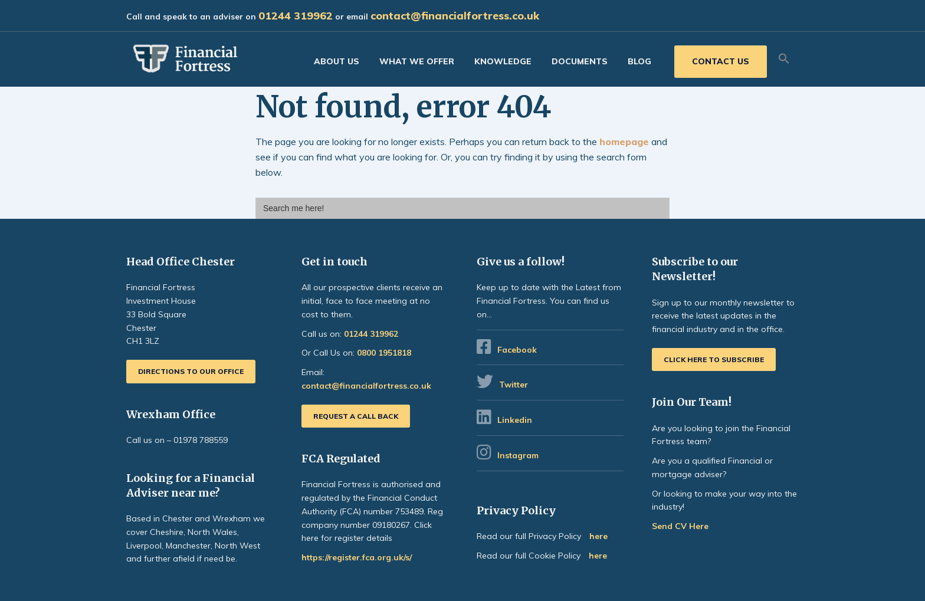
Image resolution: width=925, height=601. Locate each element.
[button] (784, 59)
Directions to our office (191, 371)
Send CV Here (680, 526)
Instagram (519, 455)
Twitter (513, 384)
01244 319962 (295, 15)
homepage (624, 141)
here (598, 536)
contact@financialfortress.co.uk (454, 15)
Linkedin (514, 420)
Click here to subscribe (714, 359)
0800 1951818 (384, 352)
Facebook (517, 349)
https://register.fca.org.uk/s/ (356, 557)
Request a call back (355, 416)
